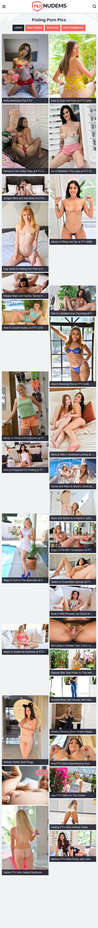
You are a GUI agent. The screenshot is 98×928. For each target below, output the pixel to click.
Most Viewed (34, 28)
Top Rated (52, 28)
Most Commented (73, 28)
